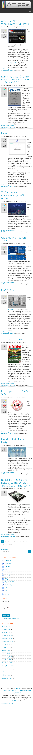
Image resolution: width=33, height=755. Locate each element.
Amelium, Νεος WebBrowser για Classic (15, 22)
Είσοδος (5, 615)
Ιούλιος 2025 (6, 644)
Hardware (8, 563)
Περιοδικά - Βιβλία (10, 582)
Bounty (7, 594)
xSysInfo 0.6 (8, 289)
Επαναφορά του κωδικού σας (10, 618)
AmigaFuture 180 (11, 339)
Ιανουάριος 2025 (7, 657)
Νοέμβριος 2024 (6, 660)
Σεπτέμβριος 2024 (7, 666)
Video (6, 588)
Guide (6, 569)
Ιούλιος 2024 (6, 672)
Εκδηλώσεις (8, 579)
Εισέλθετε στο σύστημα (8, 70)
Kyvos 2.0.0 (7, 133)
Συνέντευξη (8, 585)
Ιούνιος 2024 (6, 675)
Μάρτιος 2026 (6, 632)
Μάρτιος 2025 (6, 654)
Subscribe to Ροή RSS (7, 703)
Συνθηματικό (5, 608)
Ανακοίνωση (8, 573)
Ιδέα (6, 591)
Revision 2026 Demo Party (13, 440)
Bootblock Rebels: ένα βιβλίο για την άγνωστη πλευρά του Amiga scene (16, 482)
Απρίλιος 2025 (6, 650)
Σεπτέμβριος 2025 (7, 641)
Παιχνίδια (8, 560)
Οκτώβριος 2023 (7, 678)
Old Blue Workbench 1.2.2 (13, 239)
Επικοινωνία (17, 692)
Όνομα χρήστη (5, 601)
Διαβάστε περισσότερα (7, 69)
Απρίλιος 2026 (6, 629)
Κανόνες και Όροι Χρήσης (10, 690)
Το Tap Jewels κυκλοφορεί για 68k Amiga (12, 195)
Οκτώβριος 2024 (7, 663)
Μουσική (7, 576)
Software (7, 566)
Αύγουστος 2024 (7, 669)
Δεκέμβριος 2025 (7, 638)
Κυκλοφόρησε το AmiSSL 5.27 (15, 392)
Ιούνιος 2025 (6, 647)
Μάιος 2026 (5, 626)
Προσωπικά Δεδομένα (25, 690)
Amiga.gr (18, 688)
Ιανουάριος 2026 (7, 635)
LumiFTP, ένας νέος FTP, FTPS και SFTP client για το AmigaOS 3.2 (15, 79)
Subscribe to (4, 549)
